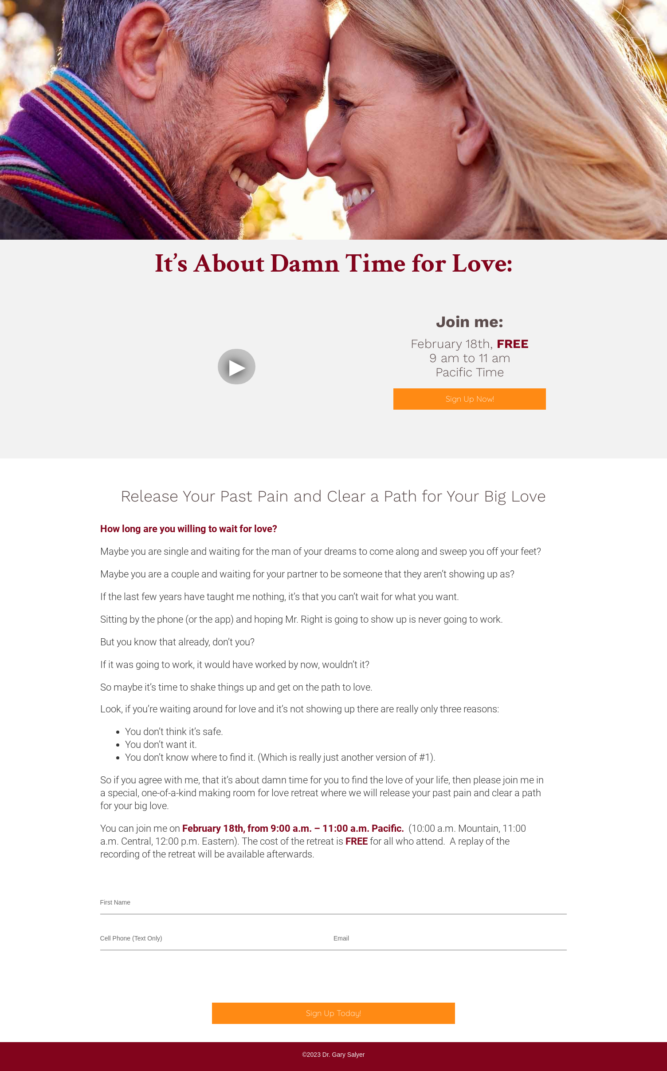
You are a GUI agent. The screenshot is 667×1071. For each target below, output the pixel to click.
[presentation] (167, 976)
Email (341, 938)
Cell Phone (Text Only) (131, 938)
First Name (115, 902)
